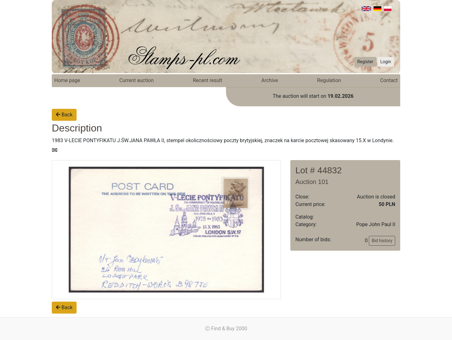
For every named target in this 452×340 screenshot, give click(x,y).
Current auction (136, 80)
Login (385, 61)
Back (64, 115)
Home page (67, 80)
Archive (269, 80)
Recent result (207, 80)
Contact (389, 80)
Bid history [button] (382, 240)
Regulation (329, 80)
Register (365, 61)
